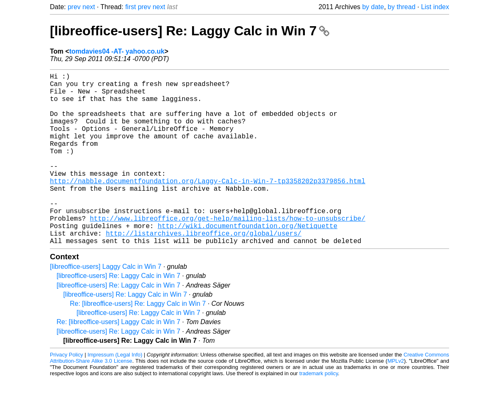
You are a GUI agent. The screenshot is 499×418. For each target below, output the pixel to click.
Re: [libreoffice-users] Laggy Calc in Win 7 (118, 360)
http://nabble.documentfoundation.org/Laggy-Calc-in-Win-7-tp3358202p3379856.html (207, 205)
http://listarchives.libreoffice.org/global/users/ (203, 269)
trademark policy (318, 411)
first (130, 6)
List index (435, 6)
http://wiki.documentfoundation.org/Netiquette (247, 260)
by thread (401, 6)
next (88, 6)
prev (74, 6)
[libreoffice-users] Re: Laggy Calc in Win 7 (189, 30)
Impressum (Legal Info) (114, 393)
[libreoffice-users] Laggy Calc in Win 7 (105, 304)
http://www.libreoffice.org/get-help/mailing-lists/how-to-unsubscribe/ (227, 251)
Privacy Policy (66, 393)
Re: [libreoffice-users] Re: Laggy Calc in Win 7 (138, 341)
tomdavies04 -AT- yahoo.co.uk (116, 51)
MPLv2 (396, 399)
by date (373, 6)
